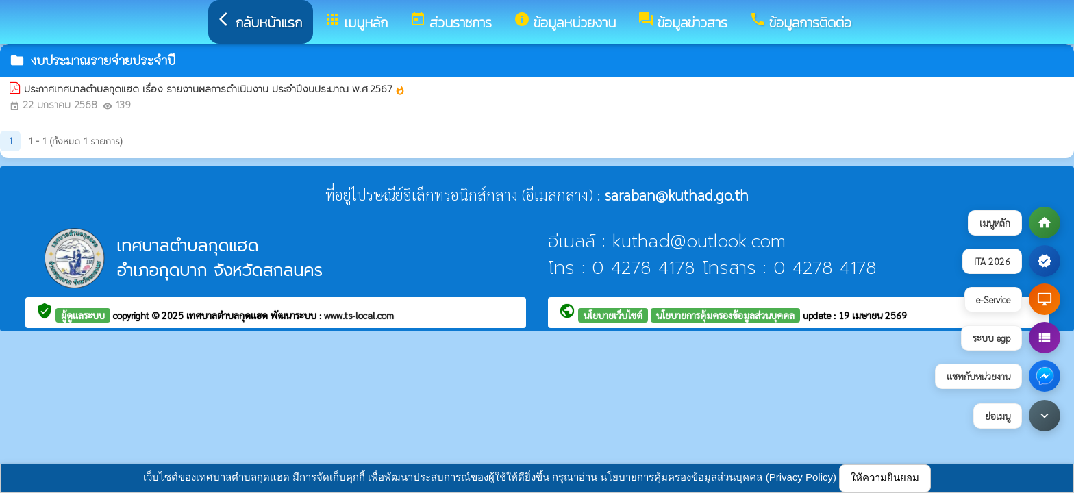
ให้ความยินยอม (885, 477)
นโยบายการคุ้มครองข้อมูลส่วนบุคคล (725, 315)
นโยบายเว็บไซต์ (613, 315)
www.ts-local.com (359, 315)
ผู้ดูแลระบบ (83, 315)
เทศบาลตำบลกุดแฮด (228, 315)
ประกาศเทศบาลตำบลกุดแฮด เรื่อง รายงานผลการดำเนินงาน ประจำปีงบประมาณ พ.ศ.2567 (214, 89)
